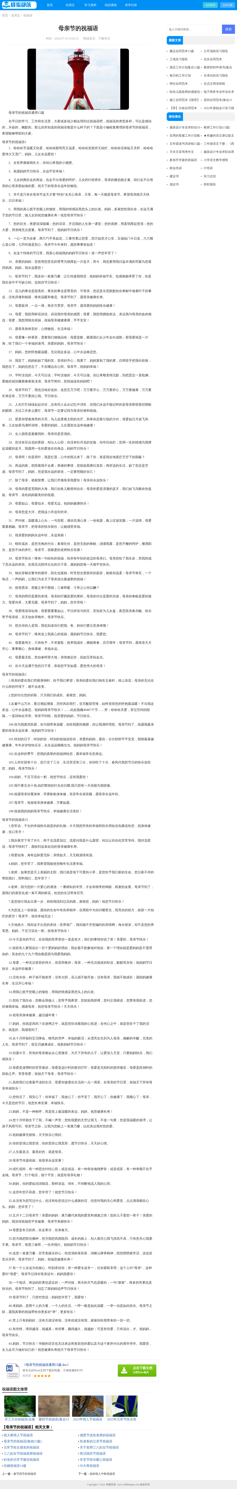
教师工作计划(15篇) (217, 127)
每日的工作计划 (180, 75)
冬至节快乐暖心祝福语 (96, 1459)
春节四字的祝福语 (24, 1473)
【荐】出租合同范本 (183, 108)
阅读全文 (89, 38)
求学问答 (131, 5)
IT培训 (208, 168)
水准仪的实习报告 (216, 75)
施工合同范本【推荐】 (185, 100)
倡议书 (174, 184)
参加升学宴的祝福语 (183, 160)
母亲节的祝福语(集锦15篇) (23, 1441)
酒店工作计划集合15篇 (185, 67)
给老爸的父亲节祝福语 (96, 1441)
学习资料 (90, 5)
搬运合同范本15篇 (182, 51)
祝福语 (27, 15)
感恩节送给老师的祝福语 (98, 1435)
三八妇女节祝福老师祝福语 (23, 1453)
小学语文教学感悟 (216, 160)
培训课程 (111, 5)
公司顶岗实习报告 (216, 51)
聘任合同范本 (179, 83)
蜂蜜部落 (111, 1484)
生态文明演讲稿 (214, 83)
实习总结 (210, 176)
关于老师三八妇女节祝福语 (99, 1447)
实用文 (70, 5)
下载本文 (104, 38)
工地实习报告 (179, 59)
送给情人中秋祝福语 (102, 1473)
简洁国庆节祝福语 (93, 1453)
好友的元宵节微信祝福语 (21, 1459)
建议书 (174, 176)
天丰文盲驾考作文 (182, 151)
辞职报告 (210, 184)
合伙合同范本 (213, 59)
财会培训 (176, 168)
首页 (50, 5)
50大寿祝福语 (89, 1465)
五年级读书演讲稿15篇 (185, 143)
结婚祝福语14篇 (15, 1465)
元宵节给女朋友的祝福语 (21, 1447)
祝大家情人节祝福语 (18, 1435)
